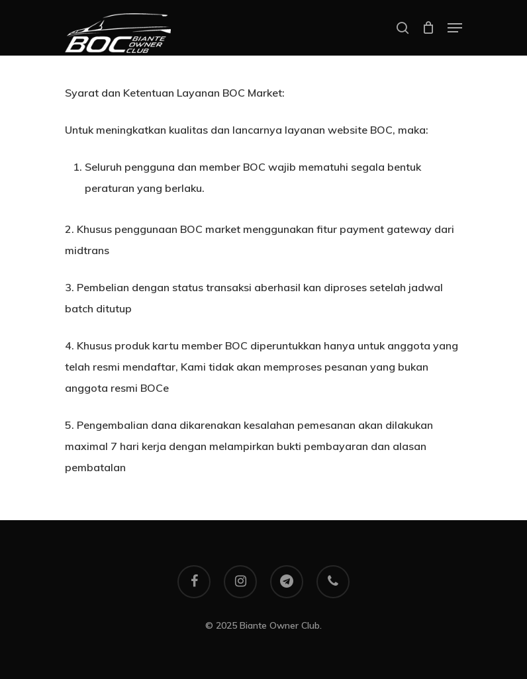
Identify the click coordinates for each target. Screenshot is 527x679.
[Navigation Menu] (455, 27)
